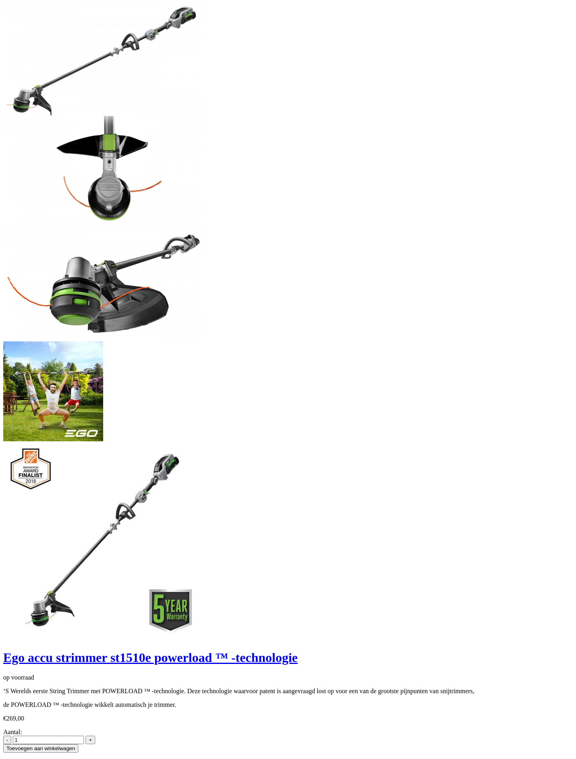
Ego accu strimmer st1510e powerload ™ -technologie (150, 657)
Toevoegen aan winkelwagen (40, 748)
